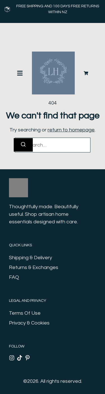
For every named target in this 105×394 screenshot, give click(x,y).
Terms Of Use (25, 313)
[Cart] (86, 73)
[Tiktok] (19, 358)
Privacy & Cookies (29, 323)
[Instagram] (12, 358)
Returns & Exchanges (33, 267)
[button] (20, 73)
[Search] (23, 145)
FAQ (14, 277)
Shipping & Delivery (30, 257)
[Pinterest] (27, 358)
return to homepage (71, 130)
